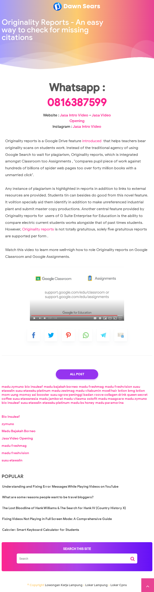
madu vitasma (75, 399)
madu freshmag (91, 387)
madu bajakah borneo (61, 387)
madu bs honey (82, 403)
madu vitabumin (88, 391)
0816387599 (77, 102)
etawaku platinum (56, 403)
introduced (92, 141)
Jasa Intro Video (74, 115)
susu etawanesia (25, 399)
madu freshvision (118, 387)
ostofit (92, 399)
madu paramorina (109, 403)
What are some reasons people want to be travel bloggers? (47, 497)
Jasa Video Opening (17, 438)
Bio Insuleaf (11, 417)
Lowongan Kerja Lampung (63, 585)
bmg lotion (136, 391)
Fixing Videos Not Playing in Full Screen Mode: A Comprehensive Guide (57, 519)
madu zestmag (63, 391)
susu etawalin (31, 403)
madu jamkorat (51, 399)
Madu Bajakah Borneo (19, 431)
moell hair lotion (114, 391)
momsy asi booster (34, 395)
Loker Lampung (96, 585)
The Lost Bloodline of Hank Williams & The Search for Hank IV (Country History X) (64, 508)
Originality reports (38, 229)
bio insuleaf (34, 387)
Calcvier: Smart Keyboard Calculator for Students (40, 530)
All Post (77, 374)
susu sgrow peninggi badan (71, 395)
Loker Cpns (118, 585)
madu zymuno (13, 387)
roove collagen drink (110, 395)
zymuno (8, 424)
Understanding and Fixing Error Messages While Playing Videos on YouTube (60, 487)
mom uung (10, 395)
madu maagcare (111, 399)
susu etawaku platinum (33, 391)
